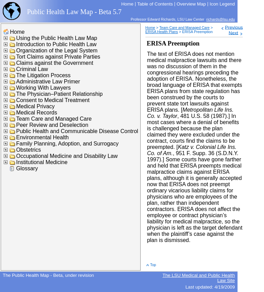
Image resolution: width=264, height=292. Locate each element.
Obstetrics (28, 150)
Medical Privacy (35, 106)
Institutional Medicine (41, 162)
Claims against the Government (54, 63)
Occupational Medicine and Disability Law (67, 156)
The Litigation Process (43, 75)
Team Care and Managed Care (54, 119)
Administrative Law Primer (48, 81)
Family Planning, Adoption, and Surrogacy (67, 144)
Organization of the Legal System (57, 50)
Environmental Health (42, 137)
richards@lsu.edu (220, 19)
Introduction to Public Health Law (56, 44)
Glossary (27, 168)
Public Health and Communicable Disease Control (77, 131)
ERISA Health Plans (161, 32)
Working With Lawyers (43, 88)
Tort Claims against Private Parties (58, 57)
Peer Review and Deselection (52, 125)
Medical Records (36, 112)
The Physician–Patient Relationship (59, 94)
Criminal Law (32, 69)
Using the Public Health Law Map (56, 38)
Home (17, 32)
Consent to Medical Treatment (52, 100)
